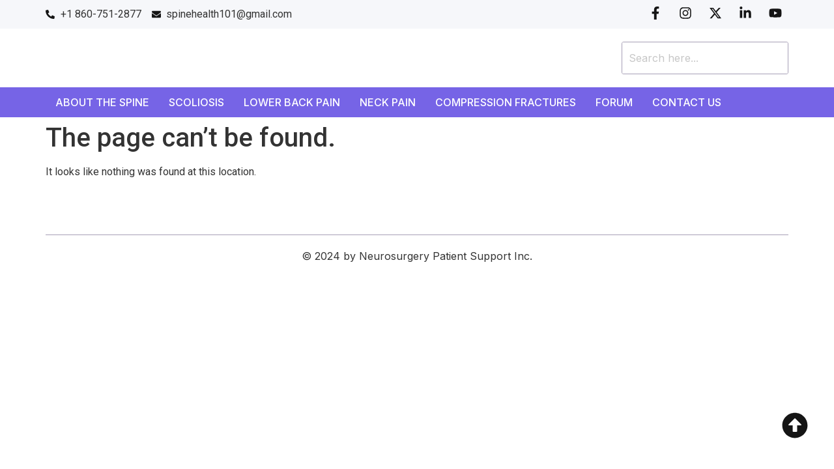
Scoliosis (196, 102)
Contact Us (686, 102)
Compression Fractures (505, 102)
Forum (614, 102)
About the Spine (102, 102)
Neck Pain (388, 102)
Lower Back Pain (292, 102)
